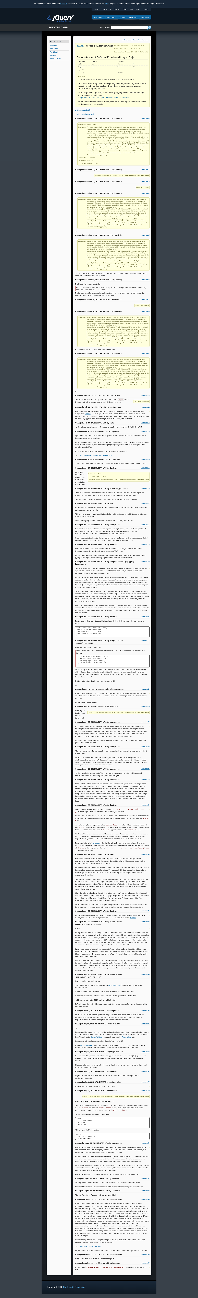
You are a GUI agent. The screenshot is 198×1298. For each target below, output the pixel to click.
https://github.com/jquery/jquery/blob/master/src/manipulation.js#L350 (104, 97)
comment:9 (146, 353)
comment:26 (145, 746)
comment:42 (145, 1191)
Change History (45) (85, 114)
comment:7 (146, 299)
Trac (107, 4)
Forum (125, 9)
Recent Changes (55, 59)
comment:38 (145, 1082)
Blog (131, 9)
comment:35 (145, 1024)
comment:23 (145, 689)
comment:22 (145, 640)
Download (98, 17)
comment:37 (145, 1071)
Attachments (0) (84, 110)
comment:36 (145, 1052)
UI (110, 9)
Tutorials (122, 17)
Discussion (145, 17)
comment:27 (145, 769)
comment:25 (145, 722)
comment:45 (145, 1263)
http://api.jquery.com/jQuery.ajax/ (88, 1246)
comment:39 (145, 1090)
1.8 (132, 64)
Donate (145, 9)
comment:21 (145, 617)
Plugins (104, 9)
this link (132, 918)
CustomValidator (97, 1037)
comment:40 (145, 1143)
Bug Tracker (133, 17)
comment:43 (145, 1199)
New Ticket (53, 45)
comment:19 (145, 544)
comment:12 (145, 423)
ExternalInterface (114, 985)
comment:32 (145, 922)
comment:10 (145, 395)
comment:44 (145, 1254)
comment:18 (145, 524)
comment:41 (145, 1178)
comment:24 (145, 706)
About (138, 9)
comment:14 (145, 459)
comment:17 (145, 503)
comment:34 (145, 1010)
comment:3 (146, 181)
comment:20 (145, 561)
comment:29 (145, 805)
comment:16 (145, 488)
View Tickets (54, 49)
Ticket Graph (54, 52)
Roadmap (53, 55)
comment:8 (146, 311)
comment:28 (145, 779)
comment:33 (145, 974)
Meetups (117, 9)
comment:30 (145, 854)
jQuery (96, 9)
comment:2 (146, 169)
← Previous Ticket (128, 40)
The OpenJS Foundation (74, 1287)
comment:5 (146, 235)
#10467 (87, 414)
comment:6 (146, 280)
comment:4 (146, 193)
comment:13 (145, 431)
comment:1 (146, 118)
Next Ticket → (143, 40)
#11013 (80, 45)
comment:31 (145, 911)
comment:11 (145, 407)
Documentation (110, 17)
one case (95, 843)
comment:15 (145, 468)
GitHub (63, 4)
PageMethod (126, 1037)
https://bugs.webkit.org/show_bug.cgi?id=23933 (93, 455)
